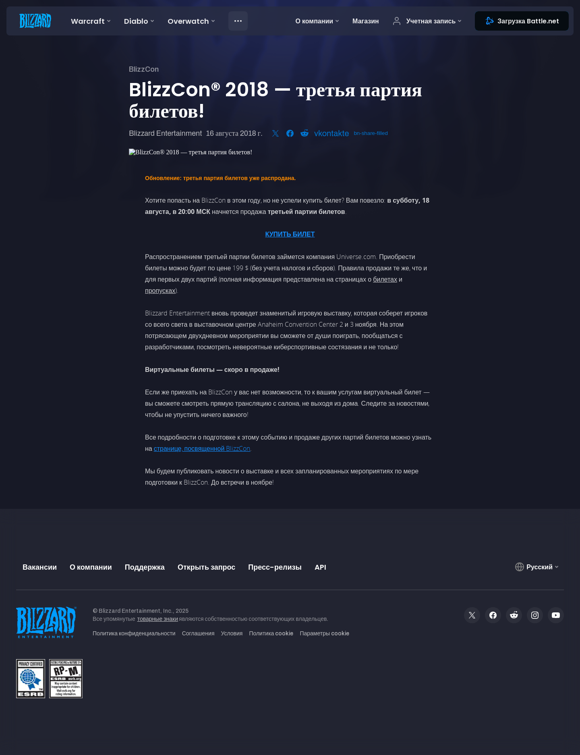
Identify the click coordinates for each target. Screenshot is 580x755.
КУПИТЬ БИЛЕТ (290, 234)
